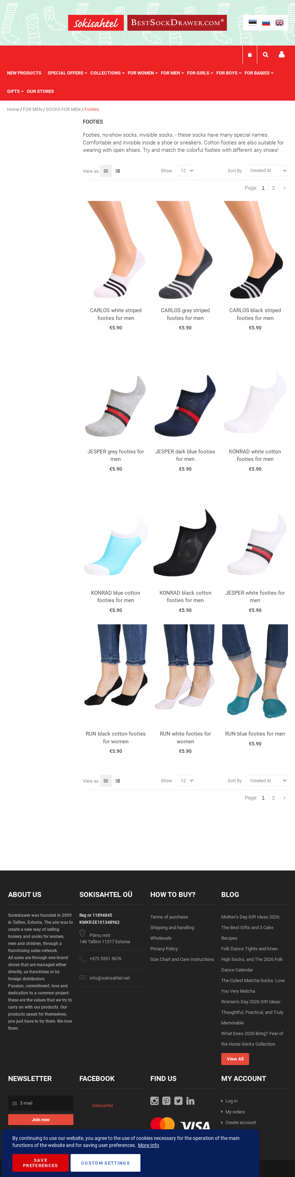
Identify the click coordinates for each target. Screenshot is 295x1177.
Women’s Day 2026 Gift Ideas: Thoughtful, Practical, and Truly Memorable (252, 1012)
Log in (231, 1101)
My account (281, 54)
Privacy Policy (164, 948)
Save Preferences (40, 1163)
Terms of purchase (169, 917)
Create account (240, 1122)
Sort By (235, 170)
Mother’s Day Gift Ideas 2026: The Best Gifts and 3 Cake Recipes (250, 927)
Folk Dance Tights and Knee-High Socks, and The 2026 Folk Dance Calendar (252, 959)
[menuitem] (27, 73)
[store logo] (96, 24)
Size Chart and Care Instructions (182, 959)
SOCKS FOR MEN (64, 109)
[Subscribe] (40, 1119)
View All (235, 1059)
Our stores (40, 91)
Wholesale (160, 938)
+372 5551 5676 (105, 958)
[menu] (147, 82)
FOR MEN (33, 109)
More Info (148, 1145)
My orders (235, 1111)
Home (13, 109)
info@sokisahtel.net (110, 978)
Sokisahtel (102, 1105)
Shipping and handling (172, 927)
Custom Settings (105, 1163)
